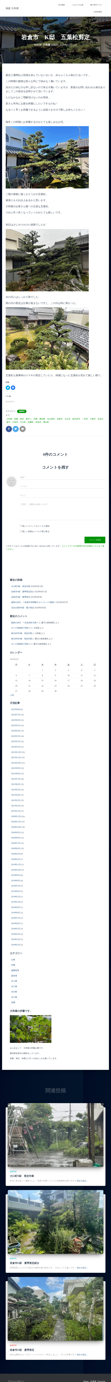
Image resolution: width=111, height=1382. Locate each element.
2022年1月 (15, 747)
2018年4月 (15, 934)
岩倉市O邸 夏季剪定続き (22, 592)
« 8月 (12, 695)
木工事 (14, 981)
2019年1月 (15, 902)
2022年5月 (15, 725)
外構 (13, 965)
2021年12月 (16, 752)
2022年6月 (15, 720)
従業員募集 (98, 12)
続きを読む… (83, 1181)
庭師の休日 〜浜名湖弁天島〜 (24, 623)
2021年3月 (15, 800)
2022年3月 (15, 736)
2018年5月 (15, 929)
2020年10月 (16, 827)
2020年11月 (16, 822)
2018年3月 (15, 939)
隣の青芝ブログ (96, 5)
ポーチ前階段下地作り (21, 628)
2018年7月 (15, 918)
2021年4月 (15, 795)
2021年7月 (15, 779)
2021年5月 (15, 790)
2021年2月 (15, 806)
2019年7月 (15, 886)
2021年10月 (16, 763)
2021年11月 (16, 757)
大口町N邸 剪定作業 (20, 586)
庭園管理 (22, 411)
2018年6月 (15, 923)
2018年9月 (15, 907)
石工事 (14, 997)
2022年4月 (15, 731)
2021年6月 (15, 784)
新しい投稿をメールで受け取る (35, 531)
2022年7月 (15, 715)
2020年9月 (15, 832)
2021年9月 (15, 768)
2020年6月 (15, 848)
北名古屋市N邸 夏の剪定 (22, 608)
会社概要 (61, 5)
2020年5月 (15, 854)
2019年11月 (16, 864)
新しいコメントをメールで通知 (35, 526)
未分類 (14, 992)
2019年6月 (15, 891)
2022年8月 (15, 709)
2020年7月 (15, 843)
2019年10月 (16, 870)
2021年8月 (15, 774)
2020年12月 (16, 816)
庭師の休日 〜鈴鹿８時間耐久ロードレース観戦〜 (33, 602)
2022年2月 (15, 741)
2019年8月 (15, 881)
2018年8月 (15, 913)
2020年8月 (15, 838)
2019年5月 (15, 897)
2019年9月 (15, 875)
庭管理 (14, 976)
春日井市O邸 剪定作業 (21, 633)
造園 (13, 1002)
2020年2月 (15, 859)
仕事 (13, 960)
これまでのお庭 (77, 5)
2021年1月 (15, 811)
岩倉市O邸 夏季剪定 (20, 597)
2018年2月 (15, 945)
